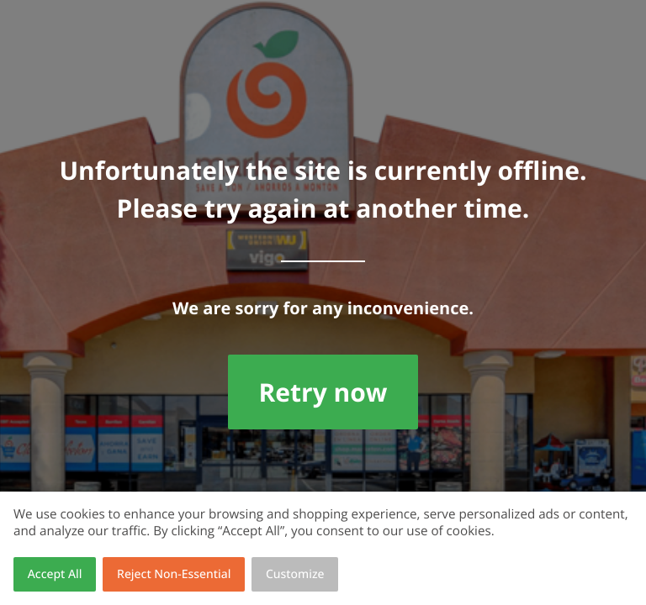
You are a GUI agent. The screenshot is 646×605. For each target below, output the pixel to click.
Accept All (55, 574)
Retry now (322, 392)
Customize (295, 574)
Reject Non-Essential (173, 574)
